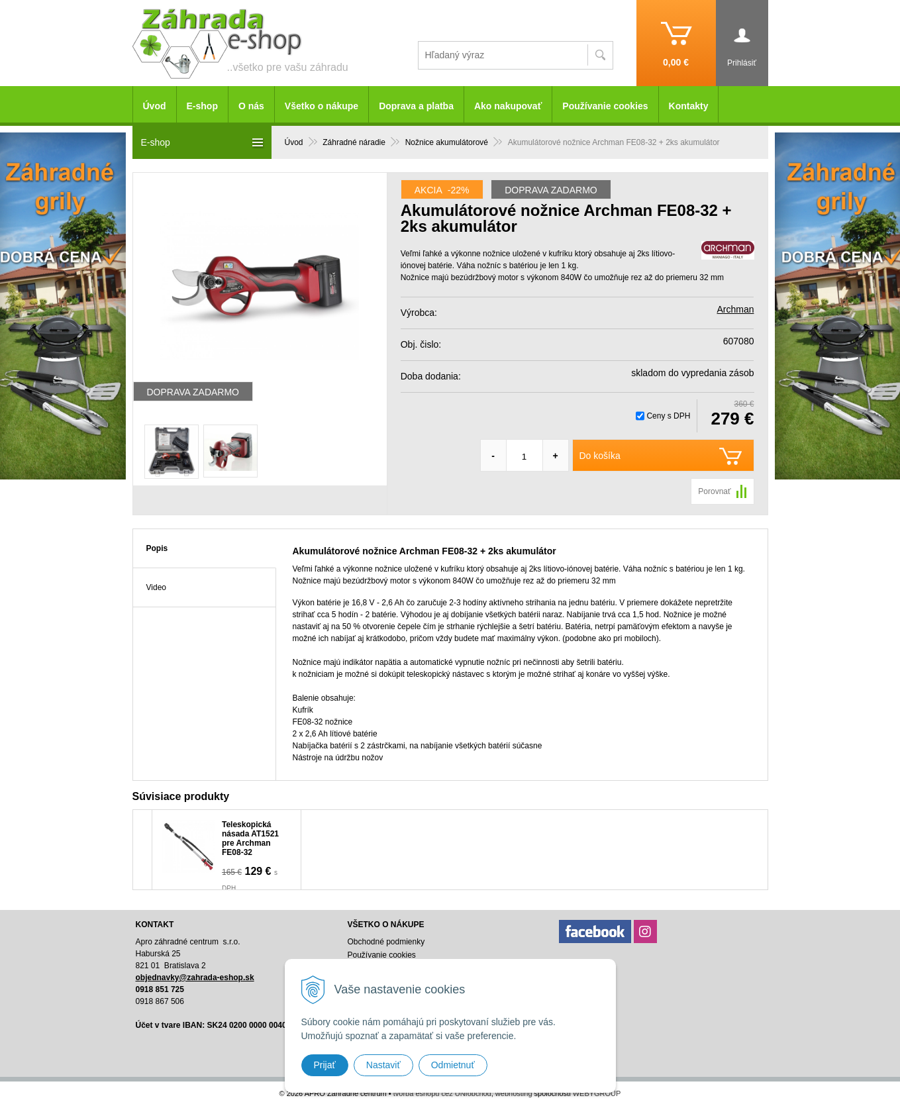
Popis (157, 548)
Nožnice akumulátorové (446, 142)
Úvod (294, 142)
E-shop (202, 106)
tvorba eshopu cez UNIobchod (442, 1093)
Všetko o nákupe (321, 106)
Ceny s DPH (668, 416)
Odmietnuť (453, 1065)
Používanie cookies (605, 106)
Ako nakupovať (508, 106)
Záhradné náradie (354, 142)
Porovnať (714, 491)
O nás (251, 106)
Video (156, 587)
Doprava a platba (416, 106)
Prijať (325, 1065)
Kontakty (689, 106)
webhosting (513, 1093)
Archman (735, 309)
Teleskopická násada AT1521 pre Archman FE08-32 (250, 838)
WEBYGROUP (597, 1093)
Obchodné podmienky (386, 941)
